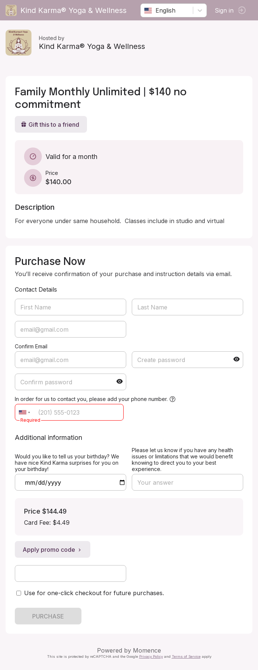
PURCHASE (48, 616)
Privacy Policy (151, 656)
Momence (147, 650)
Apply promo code (53, 549)
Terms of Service (186, 656)
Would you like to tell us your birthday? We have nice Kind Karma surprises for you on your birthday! (67, 462)
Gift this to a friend (50, 124)
